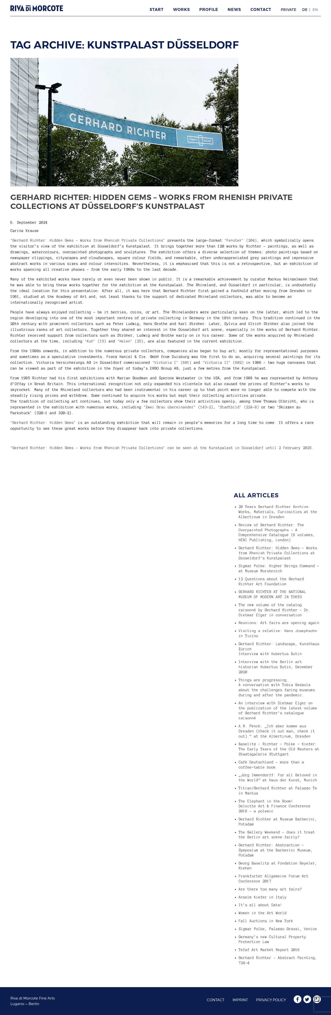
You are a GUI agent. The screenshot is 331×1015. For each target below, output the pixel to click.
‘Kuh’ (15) (95, 341)
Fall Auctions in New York (266, 921)
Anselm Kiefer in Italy (263, 897)
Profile (208, 9)
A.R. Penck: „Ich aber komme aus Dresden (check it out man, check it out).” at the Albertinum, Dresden (277, 731)
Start (157, 9)
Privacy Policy (271, 1000)
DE (304, 10)
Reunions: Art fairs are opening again (279, 623)
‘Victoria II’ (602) (223, 363)
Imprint (240, 1000)
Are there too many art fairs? (270, 889)
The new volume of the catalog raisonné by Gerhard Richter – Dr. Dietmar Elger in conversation (275, 610)
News (234, 9)
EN (315, 10)
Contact (260, 9)
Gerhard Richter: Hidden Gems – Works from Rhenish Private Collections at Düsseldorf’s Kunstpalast (151, 201)
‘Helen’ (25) (130, 341)
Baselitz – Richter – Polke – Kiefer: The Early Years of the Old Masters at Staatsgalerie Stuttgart (279, 749)
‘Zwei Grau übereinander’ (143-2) (178, 407)
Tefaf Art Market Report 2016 (269, 950)
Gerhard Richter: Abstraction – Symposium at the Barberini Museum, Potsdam (276, 850)
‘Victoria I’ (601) (172, 363)
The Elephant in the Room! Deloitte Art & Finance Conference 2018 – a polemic (275, 806)
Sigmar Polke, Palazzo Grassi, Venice (278, 929)
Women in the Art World (263, 913)
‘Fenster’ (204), (241, 240)
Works (181, 9)
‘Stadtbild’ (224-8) (238, 407)
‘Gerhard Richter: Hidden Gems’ (43, 423)
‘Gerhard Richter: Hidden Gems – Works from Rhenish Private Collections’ (87, 240)
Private (288, 10)
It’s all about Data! (260, 905)
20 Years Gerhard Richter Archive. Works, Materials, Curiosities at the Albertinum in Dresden (278, 512)
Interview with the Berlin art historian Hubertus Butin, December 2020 (276, 667)
